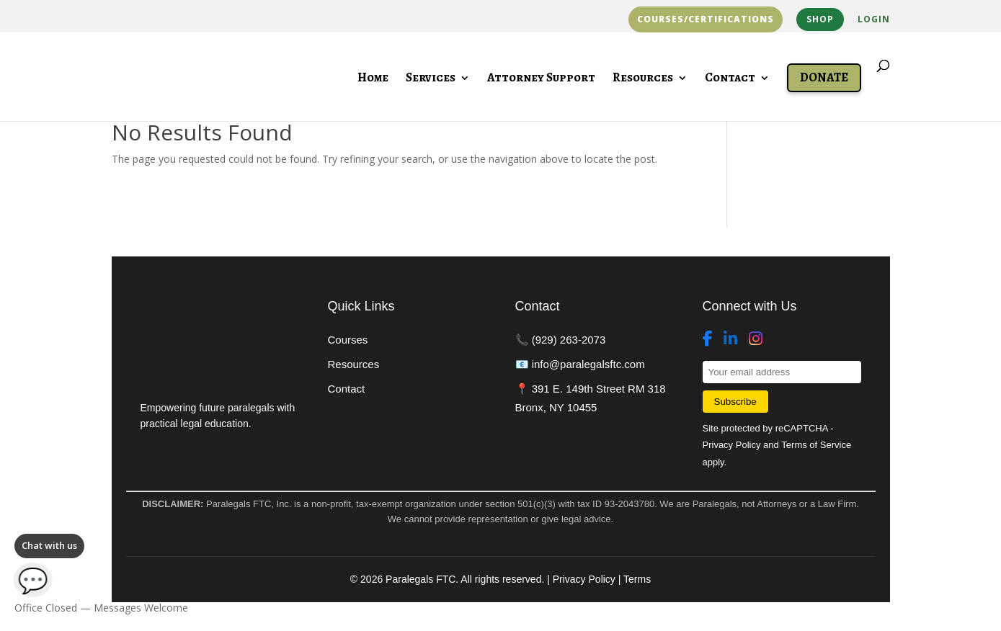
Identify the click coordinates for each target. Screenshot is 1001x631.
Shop (820, 19)
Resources (643, 79)
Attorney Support (541, 79)
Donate (824, 77)
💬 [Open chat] (33, 579)
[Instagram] (755, 339)
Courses (348, 340)
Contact (730, 79)
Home (372, 79)
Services (430, 79)
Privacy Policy (732, 444)
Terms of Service (816, 444)
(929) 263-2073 (569, 340)
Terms (637, 579)
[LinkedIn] (730, 339)
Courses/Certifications (705, 19)
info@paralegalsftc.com (588, 364)
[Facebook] (708, 339)
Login (874, 20)
